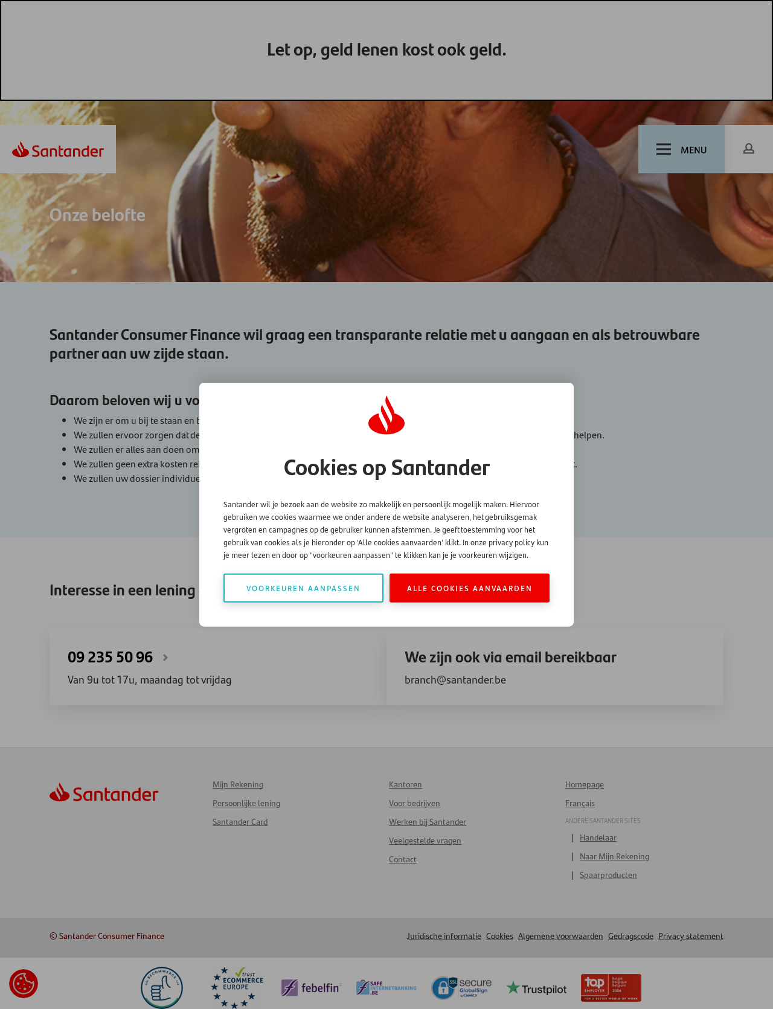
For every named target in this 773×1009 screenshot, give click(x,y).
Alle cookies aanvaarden (470, 588)
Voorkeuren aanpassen (303, 588)
